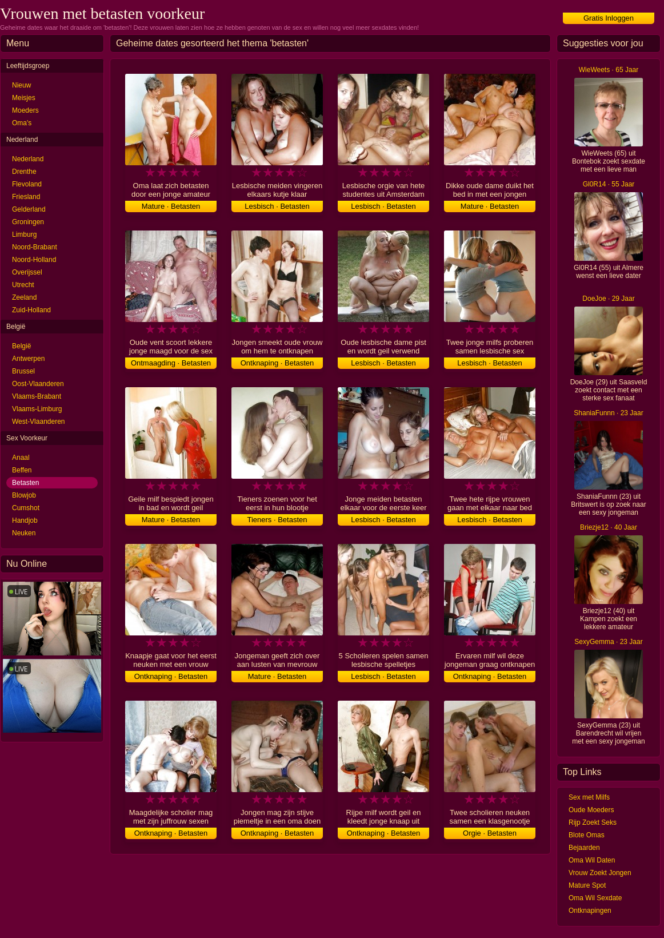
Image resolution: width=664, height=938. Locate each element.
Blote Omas (587, 835)
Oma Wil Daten (592, 860)
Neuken (23, 533)
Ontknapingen (590, 911)
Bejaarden (584, 848)
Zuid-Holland (31, 310)
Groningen (28, 222)
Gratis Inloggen (608, 18)
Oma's (21, 123)
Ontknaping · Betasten (277, 363)
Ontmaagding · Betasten (171, 363)
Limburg (24, 234)
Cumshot (25, 508)
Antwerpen (28, 359)
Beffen (21, 470)
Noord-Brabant (34, 247)
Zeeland (24, 297)
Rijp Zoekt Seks (593, 822)
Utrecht (23, 285)
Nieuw (21, 85)
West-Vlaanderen (38, 422)
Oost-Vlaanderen (38, 384)
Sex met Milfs (589, 797)
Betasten (25, 483)
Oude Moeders (591, 810)
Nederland (27, 159)
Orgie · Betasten (490, 833)
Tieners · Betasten (277, 519)
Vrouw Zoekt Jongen (600, 873)
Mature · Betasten (171, 206)
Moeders (25, 110)
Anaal (21, 458)
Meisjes (23, 98)
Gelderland (29, 209)
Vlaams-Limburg (37, 409)
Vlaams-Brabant (36, 396)
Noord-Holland (34, 260)
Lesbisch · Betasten (277, 206)
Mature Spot (587, 885)
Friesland (26, 197)
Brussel (23, 371)
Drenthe (24, 172)
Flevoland (27, 184)
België (21, 346)
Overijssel (27, 272)
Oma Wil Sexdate (595, 898)
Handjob (25, 520)
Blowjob (24, 495)
